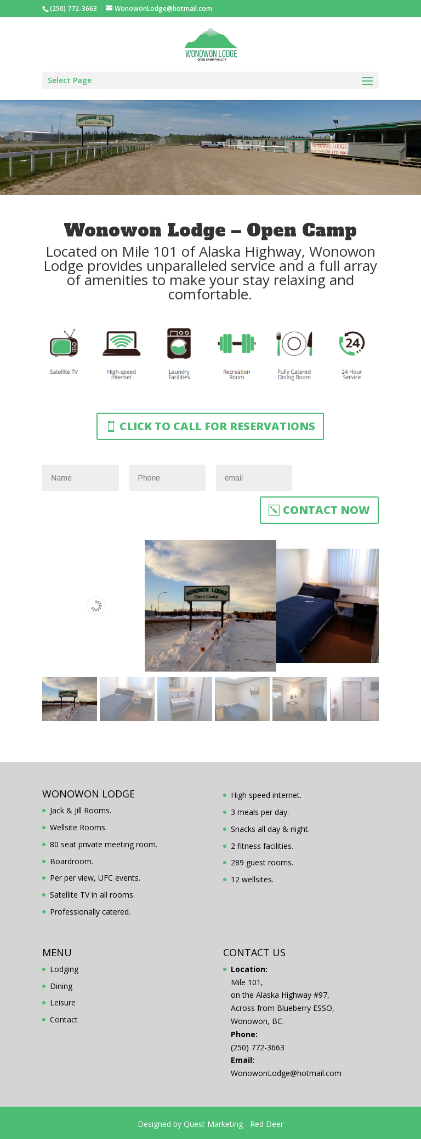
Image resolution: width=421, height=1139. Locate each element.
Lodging (64, 969)
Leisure (63, 1002)
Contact (64, 1019)
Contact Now (326, 509)
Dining (61, 986)
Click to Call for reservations (217, 426)
